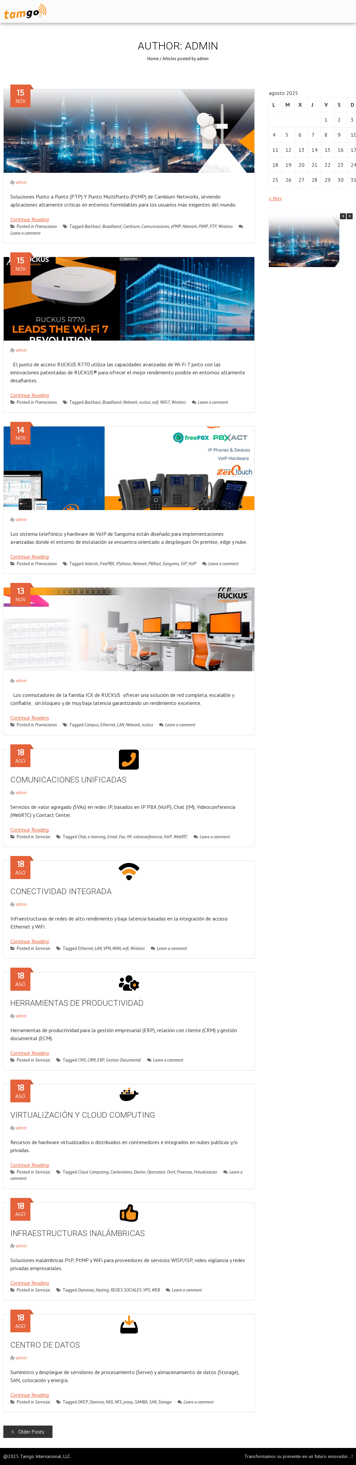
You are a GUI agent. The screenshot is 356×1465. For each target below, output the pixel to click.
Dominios (86, 1290)
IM (129, 837)
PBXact (154, 564)
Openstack (156, 1172)
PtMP (203, 226)
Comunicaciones (155, 226)
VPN (107, 948)
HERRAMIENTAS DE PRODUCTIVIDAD (77, 1003)
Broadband (111, 226)
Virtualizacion (205, 1172)
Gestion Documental (123, 1060)
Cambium (131, 226)
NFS (118, 1402)
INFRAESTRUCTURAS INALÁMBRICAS (77, 1233)
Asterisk (91, 564)
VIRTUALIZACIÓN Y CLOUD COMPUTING (82, 1115)
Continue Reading (29, 219)
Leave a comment (210, 402)
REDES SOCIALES (126, 1290)
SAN (152, 1402)
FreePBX (107, 564)
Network (190, 226)
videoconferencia (147, 837)
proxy (128, 1402)
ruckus (144, 402)
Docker (139, 1172)
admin (21, 182)
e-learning (97, 837)
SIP (184, 564)
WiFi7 (165, 402)
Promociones (46, 226)
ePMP (176, 226)
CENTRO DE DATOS (45, 1345)
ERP (100, 1060)
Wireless (225, 226)
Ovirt (171, 1172)
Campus (92, 725)
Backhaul (93, 226)
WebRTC (180, 837)
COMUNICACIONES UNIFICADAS (68, 779)
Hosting (102, 1290)
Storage (164, 1402)
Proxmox (184, 1172)
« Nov (275, 198)
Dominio (97, 1402)
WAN (116, 948)
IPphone (123, 564)
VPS (146, 1290)
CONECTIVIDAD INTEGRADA (61, 891)
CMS (82, 1060)
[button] (350, 216)
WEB (156, 1290)
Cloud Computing (93, 1172)
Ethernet (107, 725)
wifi (155, 402)
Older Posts (28, 1432)
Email (112, 837)
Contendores (121, 1172)
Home (153, 59)
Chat (82, 837)
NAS (109, 1402)
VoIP (192, 564)
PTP (213, 226)
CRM (92, 1060)
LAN (120, 725)
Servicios (42, 837)
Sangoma (170, 564)
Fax (122, 837)
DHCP (83, 1402)
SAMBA (141, 1402)
